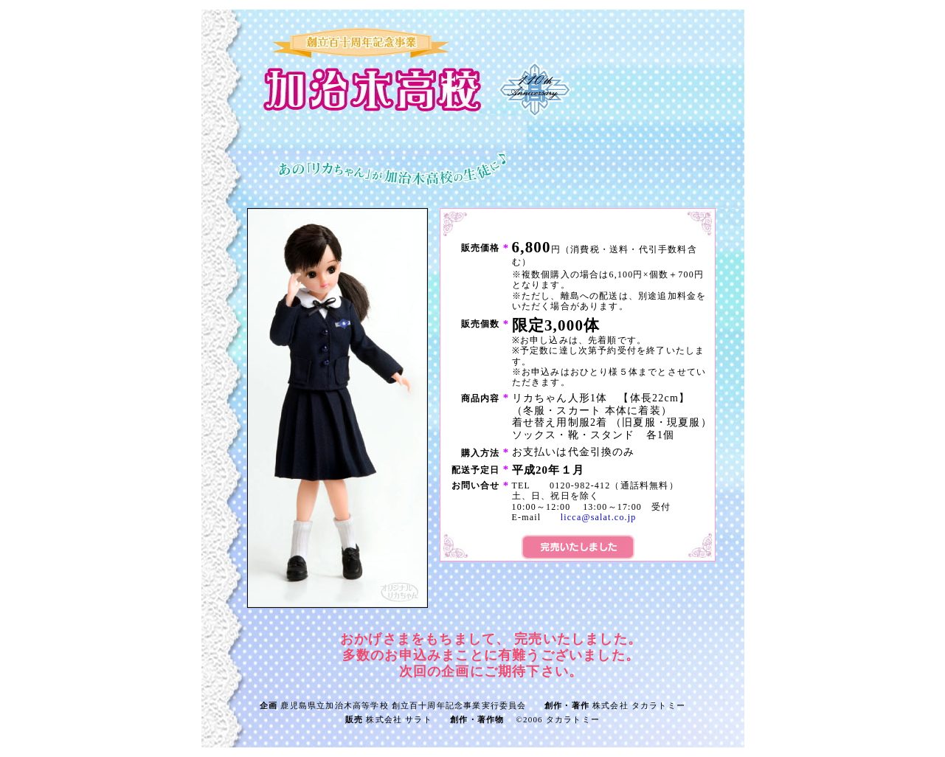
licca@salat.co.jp (599, 517)
